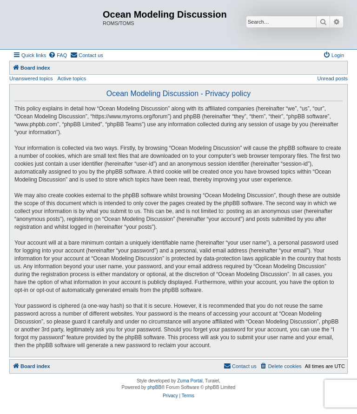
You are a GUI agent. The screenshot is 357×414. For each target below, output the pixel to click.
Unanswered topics (31, 78)
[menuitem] (57, 55)
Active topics (72, 78)
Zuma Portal (189, 380)
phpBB (154, 387)
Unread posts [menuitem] (332, 78)
